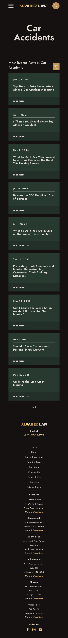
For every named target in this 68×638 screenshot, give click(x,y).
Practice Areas (34, 462)
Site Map (34, 482)
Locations (34, 467)
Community (34, 472)
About (34, 452)
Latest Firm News (34, 457)
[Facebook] (27, 629)
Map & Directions (34, 512)
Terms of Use (34, 477)
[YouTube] (40, 629)
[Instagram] (34, 629)
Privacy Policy (34, 487)
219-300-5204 (34, 434)
